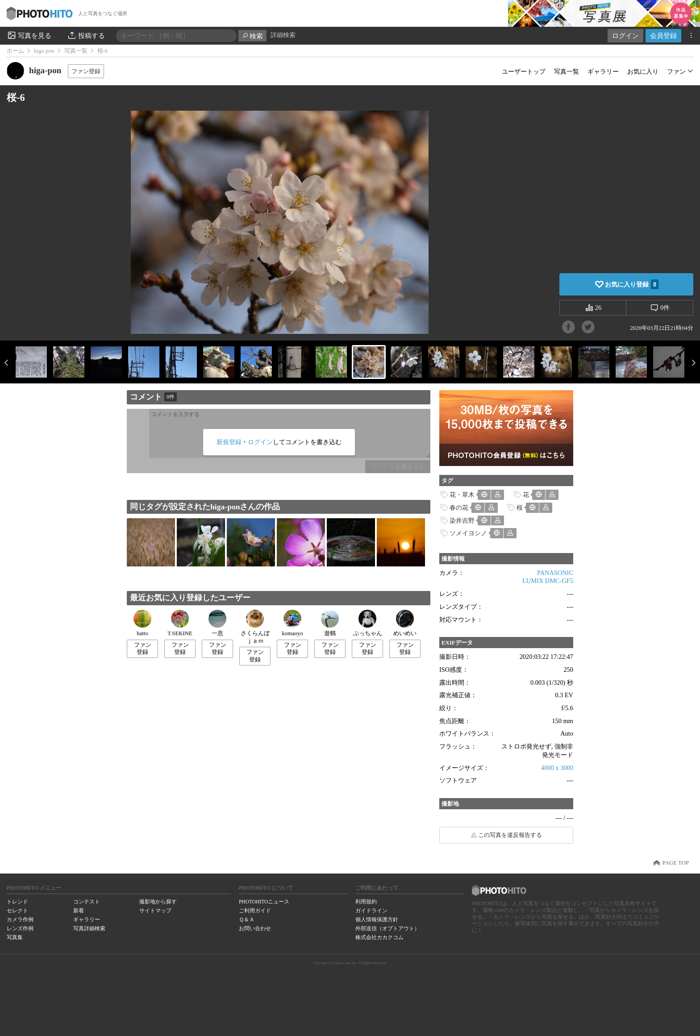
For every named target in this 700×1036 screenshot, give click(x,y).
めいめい (405, 623)
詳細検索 (283, 35)
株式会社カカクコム (379, 937)
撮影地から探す (158, 901)
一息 (217, 623)
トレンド (17, 901)
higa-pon (44, 51)
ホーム (15, 51)
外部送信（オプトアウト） (387, 928)
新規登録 (229, 441)
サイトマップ (155, 910)
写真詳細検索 (89, 928)
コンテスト (86, 901)
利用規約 (366, 901)
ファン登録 (85, 71)
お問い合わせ (255, 928)
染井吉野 (462, 520)
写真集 (15, 937)
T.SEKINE (179, 623)
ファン (676, 71)
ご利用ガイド (255, 910)
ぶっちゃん (367, 623)
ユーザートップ (524, 71)
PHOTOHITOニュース (264, 901)
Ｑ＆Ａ (246, 919)
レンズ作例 (20, 928)
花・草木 (462, 494)
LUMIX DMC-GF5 (547, 580)
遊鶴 (330, 623)
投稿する (86, 35)
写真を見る (29, 35)
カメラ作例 (20, 919)
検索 (252, 36)
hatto (142, 623)
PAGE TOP (675, 863)
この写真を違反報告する (510, 835)
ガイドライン (371, 910)
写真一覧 (76, 51)
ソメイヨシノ (468, 533)
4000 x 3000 (557, 767)
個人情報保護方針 (376, 919)
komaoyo (292, 623)
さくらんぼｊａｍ (255, 627)
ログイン (625, 35)
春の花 (459, 507)
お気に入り (642, 71)
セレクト (17, 910)
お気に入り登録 (631, 284)
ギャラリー (603, 71)
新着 (78, 910)
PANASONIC (555, 572)
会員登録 (663, 35)
